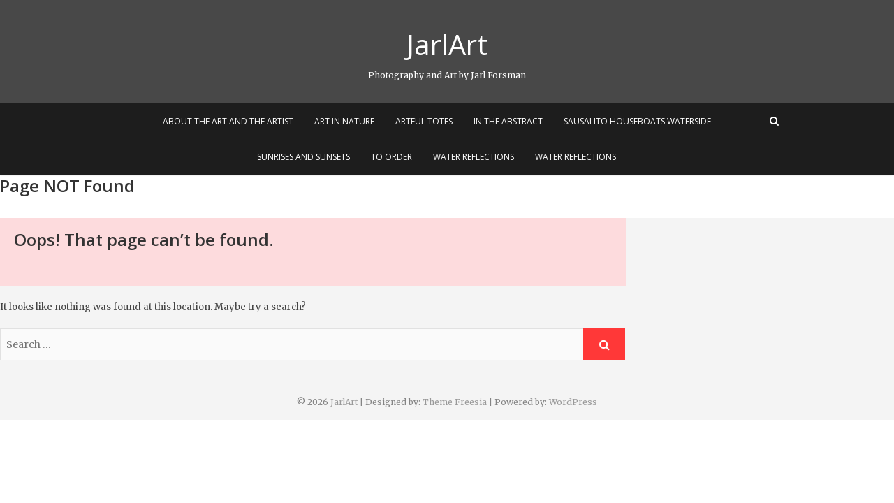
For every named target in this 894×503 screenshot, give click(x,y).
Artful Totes (424, 121)
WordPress (573, 402)
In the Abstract (508, 121)
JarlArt (447, 44)
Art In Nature (344, 121)
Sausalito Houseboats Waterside (637, 121)
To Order (391, 157)
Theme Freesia (455, 402)
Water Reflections (473, 157)
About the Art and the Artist (228, 121)
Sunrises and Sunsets (303, 157)
